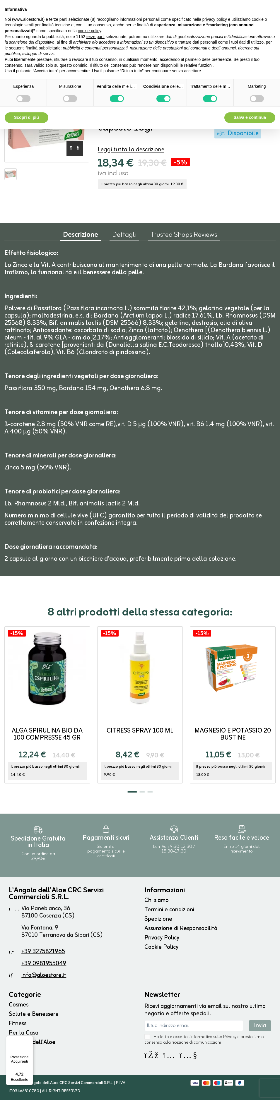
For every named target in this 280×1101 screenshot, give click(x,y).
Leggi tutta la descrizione (131, 150)
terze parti (95, 36)
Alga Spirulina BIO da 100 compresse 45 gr (47, 736)
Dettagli (124, 237)
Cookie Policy (161, 948)
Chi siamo (156, 901)
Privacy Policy (161, 939)
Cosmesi (19, 1006)
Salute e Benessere (34, 1015)
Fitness (17, 1025)
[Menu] (29, 1038)
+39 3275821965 (43, 953)
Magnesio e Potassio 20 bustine (232, 736)
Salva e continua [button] (250, 117)
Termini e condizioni (169, 911)
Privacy (229, 1038)
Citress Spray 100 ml (140, 732)
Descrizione (80, 237)
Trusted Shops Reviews (184, 237)
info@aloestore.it (43, 976)
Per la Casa (23, 1034)
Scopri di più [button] (26, 117)
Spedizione (158, 920)
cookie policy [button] (89, 30)
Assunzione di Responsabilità (180, 929)
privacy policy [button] (214, 19)
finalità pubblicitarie (43, 48)
